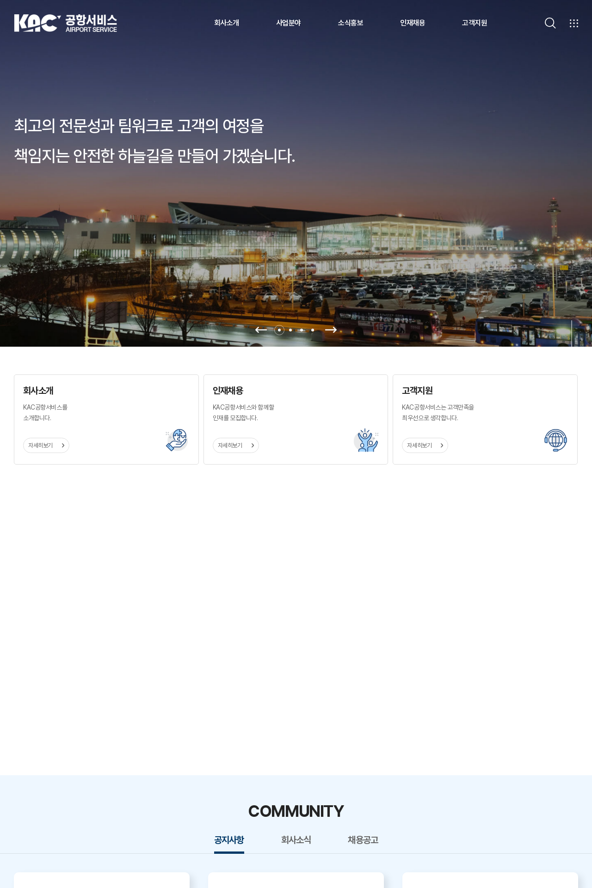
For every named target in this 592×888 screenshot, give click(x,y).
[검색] (550, 23)
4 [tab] (312, 330)
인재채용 (412, 22)
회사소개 (226, 22)
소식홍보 (350, 22)
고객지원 (474, 22)
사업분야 (288, 22)
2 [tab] (290, 330)
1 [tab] (279, 330)
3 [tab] (301, 330)
